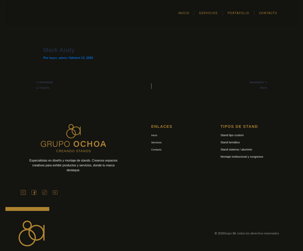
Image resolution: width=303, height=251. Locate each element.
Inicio (183, 13)
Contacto (268, 13)
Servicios (208, 13)
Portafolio (238, 13)
